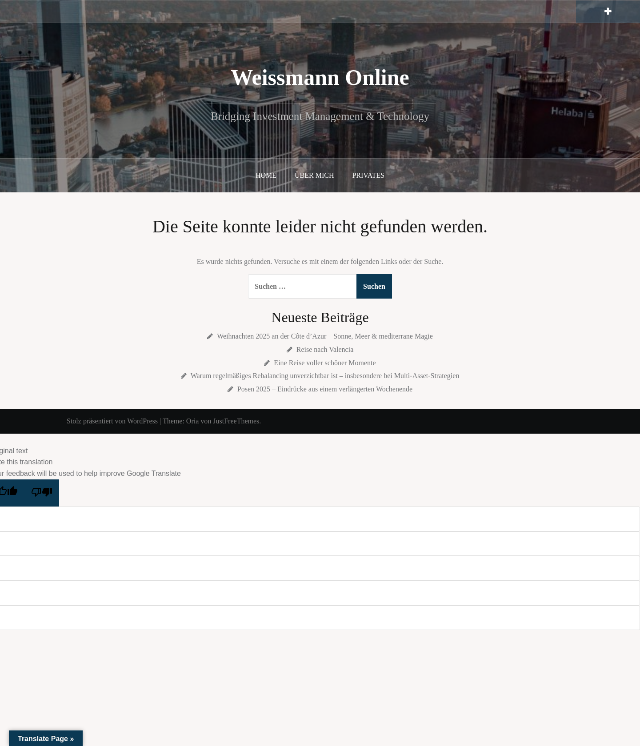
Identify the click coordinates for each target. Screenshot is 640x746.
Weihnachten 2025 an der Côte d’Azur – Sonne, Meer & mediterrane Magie (325, 336)
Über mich (314, 175)
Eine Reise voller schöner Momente (325, 363)
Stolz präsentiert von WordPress (112, 421)
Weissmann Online (320, 77)
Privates (368, 175)
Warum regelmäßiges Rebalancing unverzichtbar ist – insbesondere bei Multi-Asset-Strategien (325, 375)
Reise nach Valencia (325, 349)
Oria (192, 421)
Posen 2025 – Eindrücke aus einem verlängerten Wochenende (324, 389)
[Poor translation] (41, 493)
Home (266, 175)
